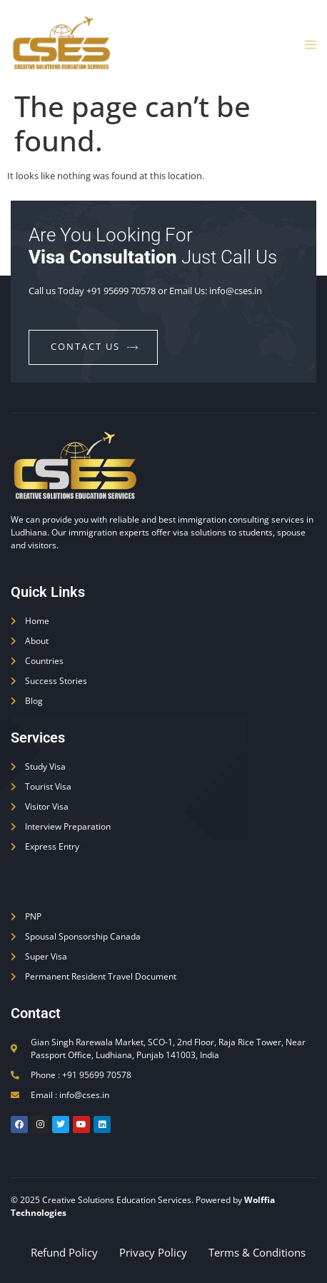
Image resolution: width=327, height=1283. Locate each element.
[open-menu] (306, 45)
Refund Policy (64, 1252)
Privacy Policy (153, 1252)
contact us (95, 346)
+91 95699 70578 (121, 290)
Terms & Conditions (257, 1252)
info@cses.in (235, 290)
